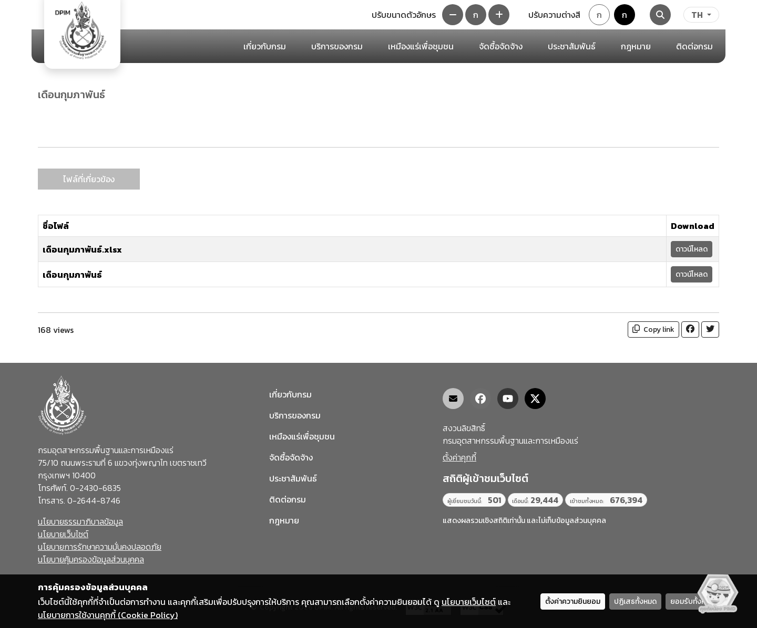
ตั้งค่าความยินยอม (572, 601)
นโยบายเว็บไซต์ (63, 534)
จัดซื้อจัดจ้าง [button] (501, 46)
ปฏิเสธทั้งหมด (635, 601)
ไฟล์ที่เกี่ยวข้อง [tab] (89, 179)
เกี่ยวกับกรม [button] (264, 46)
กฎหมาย (636, 46)
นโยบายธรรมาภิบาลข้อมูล (80, 521)
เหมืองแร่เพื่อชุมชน (421, 46)
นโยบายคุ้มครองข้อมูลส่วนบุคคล (91, 559)
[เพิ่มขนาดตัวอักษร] (498, 14)
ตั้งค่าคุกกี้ (459, 457)
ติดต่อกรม (287, 499)
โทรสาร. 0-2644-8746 (79, 500)
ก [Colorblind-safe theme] (624, 14)
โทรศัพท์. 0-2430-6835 (79, 488)
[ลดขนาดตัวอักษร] (452, 14)
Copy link (653, 329)
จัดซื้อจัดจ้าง (291, 457)
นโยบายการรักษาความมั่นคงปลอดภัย (99, 546)
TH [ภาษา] (697, 14)
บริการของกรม (295, 415)
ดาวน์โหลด (692, 249)
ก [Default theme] (599, 14)
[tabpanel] (378, 244)
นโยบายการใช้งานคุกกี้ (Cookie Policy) (108, 615)
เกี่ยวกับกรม (290, 394)
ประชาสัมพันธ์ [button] (572, 46)
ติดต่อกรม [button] (694, 46)
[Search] (660, 14)
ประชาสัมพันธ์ (293, 478)
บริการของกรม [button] (337, 46)
